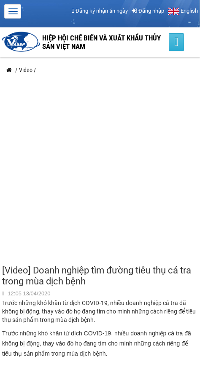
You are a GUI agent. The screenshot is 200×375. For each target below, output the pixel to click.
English (183, 11)
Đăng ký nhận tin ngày (100, 11)
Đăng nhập (148, 11)
